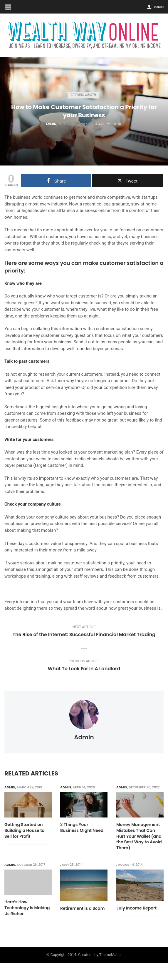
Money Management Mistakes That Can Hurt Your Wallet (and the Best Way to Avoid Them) (139, 836)
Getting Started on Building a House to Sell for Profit (24, 830)
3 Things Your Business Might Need (82, 827)
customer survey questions (67, 335)
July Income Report (136, 908)
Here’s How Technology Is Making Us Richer (27, 908)
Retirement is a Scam (83, 909)
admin (51, 124)
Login (159, 6)
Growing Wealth (83, 94)
